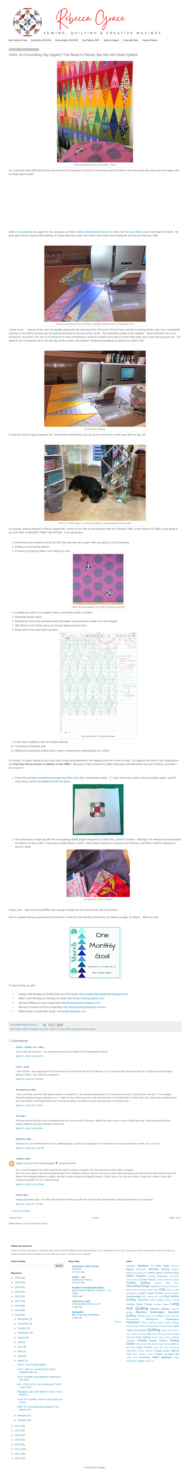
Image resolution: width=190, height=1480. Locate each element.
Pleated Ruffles (138, 1326)
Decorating (133, 1286)
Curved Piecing (147, 1279)
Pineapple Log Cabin (38, 1029)
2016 (18, 1430)
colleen (20, 1158)
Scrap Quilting (143, 1337)
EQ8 (162, 1289)
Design (145, 1286)
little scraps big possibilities (85, 1314)
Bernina (153, 1269)
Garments (143, 1299)
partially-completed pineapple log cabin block (53, 777)
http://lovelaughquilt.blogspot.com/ (81, 1002)
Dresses (143, 1290)
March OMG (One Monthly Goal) (88, 231)
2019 (18, 1310)
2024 (18, 1287)
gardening (144, 1357)
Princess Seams (166, 1326)
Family (167, 1293)
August (22, 1337)
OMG (24, 1029)
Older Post (174, 1217)
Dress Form (132, 1290)
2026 (18, 1277)
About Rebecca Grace (17, 40)
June (20, 1346)
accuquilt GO (172, 1354)
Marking (141, 1316)
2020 (18, 1305)
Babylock (175, 1266)
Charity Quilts (154, 1272)
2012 (18, 1449)
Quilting (75, 1029)
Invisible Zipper (161, 1304)
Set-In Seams (165, 1337)
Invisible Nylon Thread (139, 1304)
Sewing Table (141, 1344)
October (22, 1328)
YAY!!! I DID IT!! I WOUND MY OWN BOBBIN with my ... (36, 1371)
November (23, 1323)
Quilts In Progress (111, 40)
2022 (18, 1296)
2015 (18, 1435)
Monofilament (132, 1319)
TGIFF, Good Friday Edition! (32, 1364)
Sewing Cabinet (158, 1340)
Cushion (175, 1280)
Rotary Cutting (138, 1334)
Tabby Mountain (87, 1029)
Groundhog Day (28, 231)
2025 (18, 1282)
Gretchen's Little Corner (85, 1266)
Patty (19, 1195)
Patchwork (132, 1322)
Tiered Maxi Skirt (160, 1347)
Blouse (175, 1269)
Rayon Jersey (167, 1330)
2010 (18, 1458)
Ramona (20, 1139)
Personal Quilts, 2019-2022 (66, 40)
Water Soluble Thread (142, 1354)
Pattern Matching (148, 1323)
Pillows (175, 1322)
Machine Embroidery (150, 1312)
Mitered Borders (172, 1316)
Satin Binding (172, 1334)
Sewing (141, 1340)
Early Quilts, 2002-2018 (41, 40)
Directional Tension (170, 1286)
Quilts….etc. (79, 1277)
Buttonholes (142, 1273)
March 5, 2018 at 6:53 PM (29, 1079)
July (20, 1342)
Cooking (151, 1276)
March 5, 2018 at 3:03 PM (29, 1056)
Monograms (152, 1319)
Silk (149, 1344)
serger (141, 1360)
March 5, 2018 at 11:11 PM (30, 1148)
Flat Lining (158, 1297)
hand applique (162, 1357)
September (24, 1332)
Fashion (175, 1293)
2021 (18, 1301)
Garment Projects (149, 40)
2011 (18, 1453)
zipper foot (149, 1361)
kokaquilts (78, 1312)
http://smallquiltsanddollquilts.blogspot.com (103, 994)
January (22, 1420)
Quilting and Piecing (82, 1279)
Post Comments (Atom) (35, 1223)
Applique (142, 1265)
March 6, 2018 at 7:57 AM (29, 1204)
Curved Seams (164, 1279)
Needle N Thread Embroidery (88, 1287)
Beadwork (141, 1269)
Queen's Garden (125, 839)
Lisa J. (19, 1066)
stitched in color (81, 1301)
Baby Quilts (162, 1265)
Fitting (150, 1296)
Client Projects (136, 1275)
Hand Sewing (172, 1300)
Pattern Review (164, 1323)
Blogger (101, 1467)
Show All (117, 1322)
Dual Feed (153, 1290)
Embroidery (131, 1293)
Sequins (155, 1337)
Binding (165, 1269)
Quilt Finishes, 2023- (91, 40)
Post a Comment (21, 1211)
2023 (18, 1291)
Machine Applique (160, 1308)
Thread (148, 1347)
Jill (17, 1116)
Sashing (161, 1334)
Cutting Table (162, 1283)
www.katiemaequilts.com (71, 1011)
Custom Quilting (138, 1282)
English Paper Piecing (150, 1293)
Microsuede (151, 1316)
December (23, 1319)
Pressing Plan (152, 1326)
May (20, 1351)
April (20, 1356)
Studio (139, 1347)
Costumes (162, 1276)
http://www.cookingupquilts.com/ (85, 998)
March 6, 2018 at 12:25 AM (30, 1184)
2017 (18, 1426)
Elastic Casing (172, 1290)
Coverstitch (174, 1276)
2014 (18, 1439)
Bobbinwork (131, 1273)
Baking (129, 1269)
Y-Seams (158, 1354)
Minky (160, 1315)
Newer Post (16, 1217)
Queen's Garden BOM (60, 1029)
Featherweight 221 (136, 1296)
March (21, 1360)
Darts (176, 1283)
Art (152, 1265)
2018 (18, 1314)
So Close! (77, 1269)
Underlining (174, 1347)
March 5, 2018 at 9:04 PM (29, 1128)
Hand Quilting (157, 1300)
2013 (18, 1444)
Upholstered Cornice (135, 1351)
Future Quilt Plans (130, 40)
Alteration (130, 1266)
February (23, 1415)
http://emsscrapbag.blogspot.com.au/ (84, 1007)
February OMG (133, 231)
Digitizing (155, 1286)
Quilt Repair (140, 1330)
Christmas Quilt (171, 1272)
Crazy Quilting (132, 1280)
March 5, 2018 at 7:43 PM (29, 1105)
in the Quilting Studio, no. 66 (86, 1304)
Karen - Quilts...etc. (27, 1047)
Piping (128, 1326)
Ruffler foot (151, 1334)
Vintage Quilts (161, 1350)
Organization (172, 1319)
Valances (149, 1351)
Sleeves (154, 1344)
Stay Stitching (165, 1344)
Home (95, 1217)
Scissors (130, 1337)
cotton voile (131, 1357)
